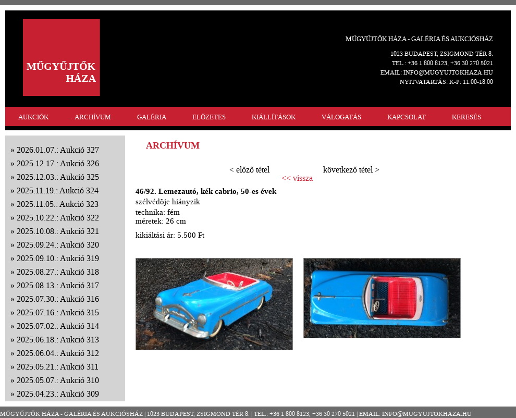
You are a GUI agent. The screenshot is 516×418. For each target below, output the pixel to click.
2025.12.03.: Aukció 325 (58, 176)
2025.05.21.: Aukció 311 (58, 366)
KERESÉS (466, 117)
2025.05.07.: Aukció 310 (58, 380)
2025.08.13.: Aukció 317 (58, 285)
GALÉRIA (151, 117)
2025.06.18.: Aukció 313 (58, 339)
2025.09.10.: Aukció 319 (58, 258)
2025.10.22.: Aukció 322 (58, 217)
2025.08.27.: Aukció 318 (58, 271)
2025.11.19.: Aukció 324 (58, 190)
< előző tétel (249, 169)
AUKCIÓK (33, 117)
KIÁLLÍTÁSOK (274, 117)
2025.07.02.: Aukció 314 (58, 326)
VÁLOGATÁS (341, 117)
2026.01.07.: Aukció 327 (58, 149)
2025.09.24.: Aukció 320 (58, 244)
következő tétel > (351, 169)
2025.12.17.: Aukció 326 (58, 163)
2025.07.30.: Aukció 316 (58, 298)
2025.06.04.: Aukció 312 (58, 353)
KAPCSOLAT (406, 117)
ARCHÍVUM (93, 117)
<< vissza (297, 178)
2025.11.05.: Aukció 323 (58, 204)
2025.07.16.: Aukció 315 (58, 312)
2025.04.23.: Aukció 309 (58, 393)
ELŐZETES (209, 117)
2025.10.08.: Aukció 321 (58, 231)
